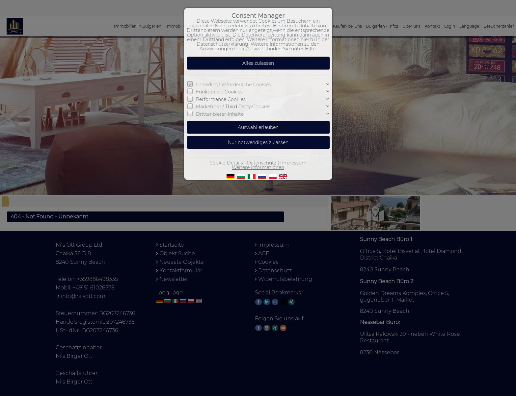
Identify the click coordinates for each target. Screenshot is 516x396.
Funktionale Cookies (219, 92)
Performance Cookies (221, 99)
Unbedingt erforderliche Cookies (233, 84)
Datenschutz (261, 163)
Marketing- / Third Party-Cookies (233, 107)
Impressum (293, 163)
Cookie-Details (226, 163)
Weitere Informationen (258, 167)
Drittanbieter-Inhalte (220, 114)
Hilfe (310, 49)
